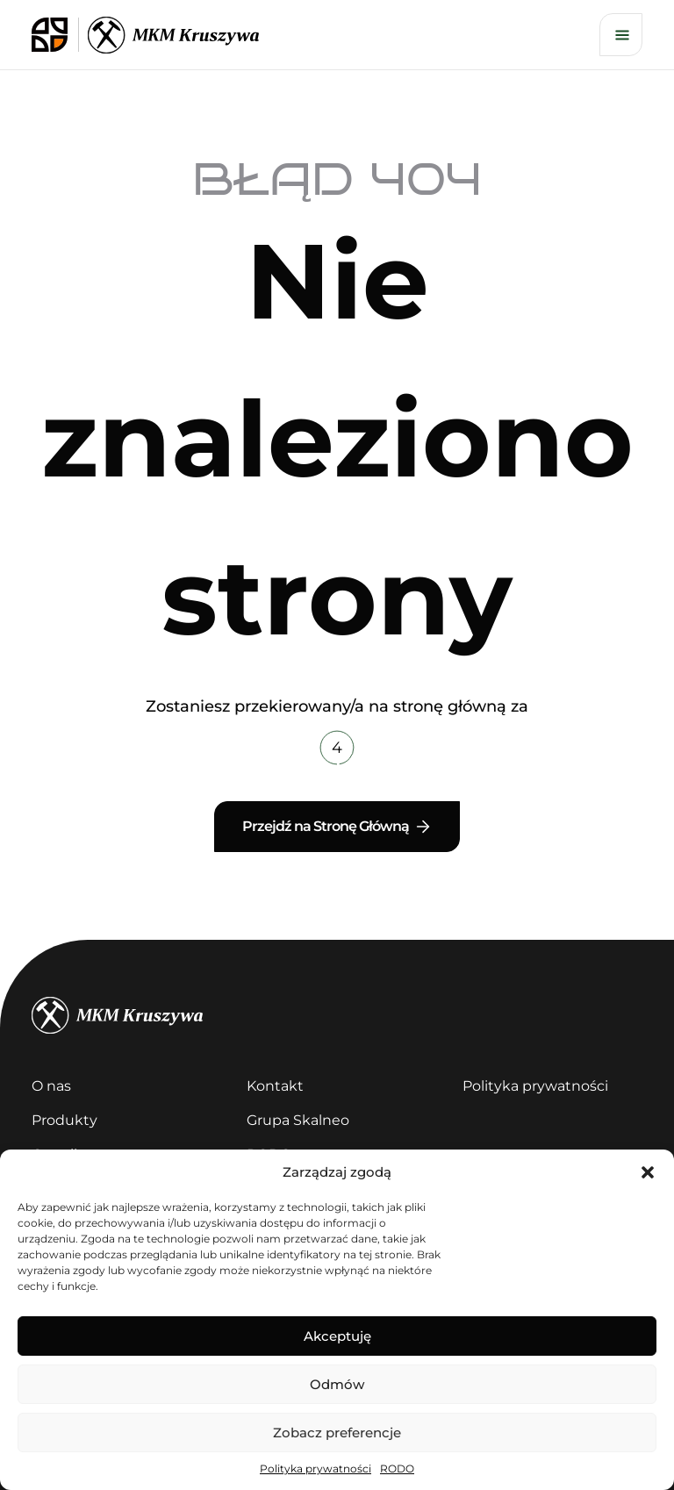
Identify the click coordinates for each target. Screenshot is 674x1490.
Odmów (337, 1384)
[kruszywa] (337, 1015)
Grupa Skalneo (298, 1120)
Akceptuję (337, 1336)
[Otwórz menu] (620, 34)
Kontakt (275, 1086)
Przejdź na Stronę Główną (337, 826)
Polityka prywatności (315, 1468)
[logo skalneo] (55, 35)
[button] (647, 1172)
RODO (397, 1468)
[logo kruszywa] (173, 35)
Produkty (64, 1120)
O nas (51, 1086)
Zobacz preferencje (337, 1432)
